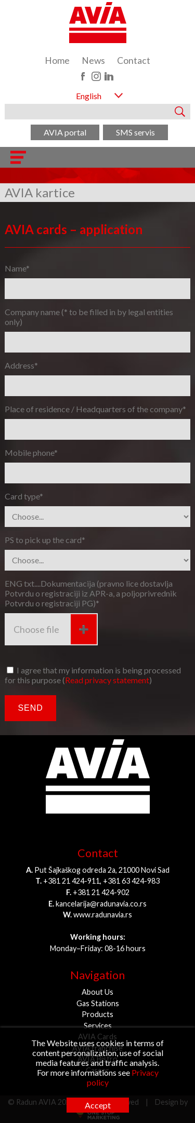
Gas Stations (97, 1003)
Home (57, 60)
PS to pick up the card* (45, 540)
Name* (17, 268)
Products (97, 1014)
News (93, 60)
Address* (21, 365)
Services (98, 1025)
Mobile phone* (31, 452)
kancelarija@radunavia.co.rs (101, 903)
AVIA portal (65, 132)
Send (30, 707)
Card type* (24, 496)
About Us (97, 991)
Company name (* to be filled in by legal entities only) (89, 317)
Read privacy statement (107, 680)
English (88, 96)
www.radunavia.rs (102, 914)
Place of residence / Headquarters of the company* (95, 409)
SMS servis (135, 132)
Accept (98, 1105)
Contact (133, 60)
